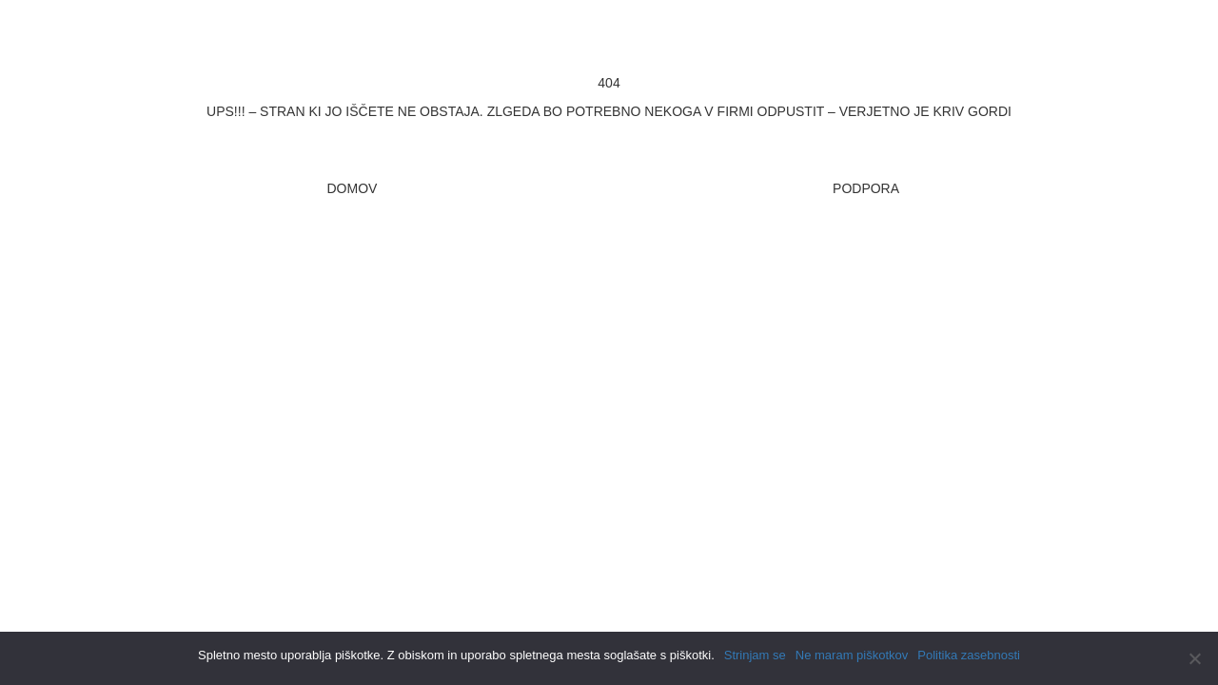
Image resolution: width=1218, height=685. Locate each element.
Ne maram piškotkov (852, 655)
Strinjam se (755, 655)
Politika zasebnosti (968, 655)
